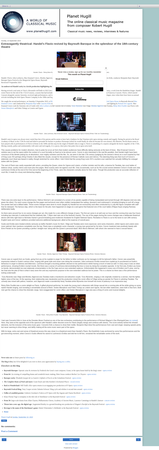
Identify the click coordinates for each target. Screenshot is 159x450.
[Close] (106, 68)
